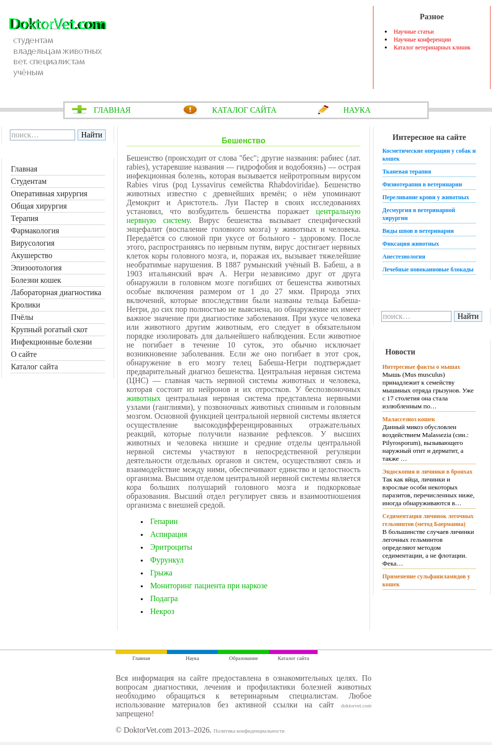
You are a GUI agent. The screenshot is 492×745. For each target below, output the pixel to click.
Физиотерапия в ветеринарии (422, 184)
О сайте (24, 354)
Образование (243, 658)
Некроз (162, 611)
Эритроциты (171, 547)
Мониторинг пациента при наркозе (208, 585)
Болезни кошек (36, 280)
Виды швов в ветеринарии (418, 230)
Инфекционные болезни (51, 342)
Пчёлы (22, 317)
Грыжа (161, 573)
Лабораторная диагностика (56, 292)
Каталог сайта (34, 366)
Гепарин (164, 521)
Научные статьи (414, 31)
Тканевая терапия (406, 171)
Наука (192, 658)
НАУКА (356, 110)
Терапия (25, 218)
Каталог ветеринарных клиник (432, 47)
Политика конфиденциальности (249, 731)
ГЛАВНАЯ (112, 110)
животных (143, 398)
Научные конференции (422, 39)
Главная (24, 169)
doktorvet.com (356, 705)
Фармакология (35, 230)
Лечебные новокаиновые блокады (428, 269)
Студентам (28, 181)
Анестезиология (403, 256)
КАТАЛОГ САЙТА (244, 110)
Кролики (25, 305)
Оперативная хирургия (49, 193)
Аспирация (168, 534)
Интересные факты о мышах (421, 366)
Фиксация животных (410, 243)
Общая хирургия (39, 206)
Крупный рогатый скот (49, 329)
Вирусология (32, 243)
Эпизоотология (36, 267)
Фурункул (167, 560)
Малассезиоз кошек (408, 419)
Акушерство (31, 255)
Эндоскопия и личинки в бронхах (427, 471)
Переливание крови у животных (425, 197)
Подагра (164, 598)
